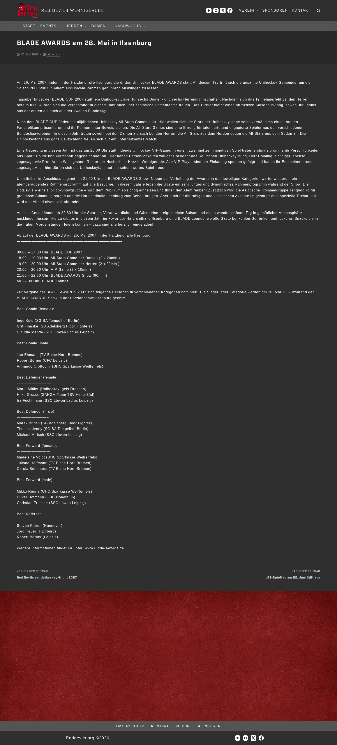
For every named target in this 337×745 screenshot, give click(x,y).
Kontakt (301, 10)
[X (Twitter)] (223, 10)
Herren (76, 26)
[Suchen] (318, 10)
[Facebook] (230, 10)
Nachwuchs (130, 26)
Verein (249, 10)
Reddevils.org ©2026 (87, 738)
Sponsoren (275, 10)
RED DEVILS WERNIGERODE (72, 10)
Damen (101, 26)
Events (51, 26)
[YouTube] (209, 10)
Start (29, 26)
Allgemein (53, 54)
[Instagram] (216, 10)
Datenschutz (129, 726)
